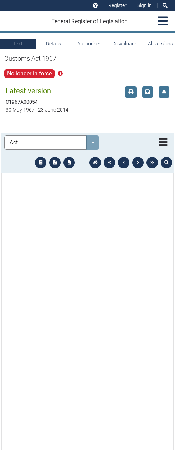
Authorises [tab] (89, 43)
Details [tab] (53, 43)
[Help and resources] (95, 5)
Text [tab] (17, 43)
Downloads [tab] (124, 43)
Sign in (144, 5)
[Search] (165, 5)
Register (117, 5)
